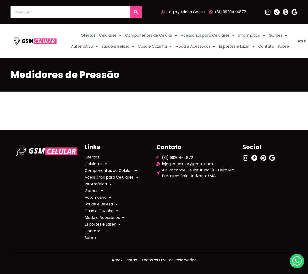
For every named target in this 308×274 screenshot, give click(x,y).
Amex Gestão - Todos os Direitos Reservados (154, 260)
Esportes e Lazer (237, 46)
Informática (251, 35)
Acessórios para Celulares (208, 35)
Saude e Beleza (117, 46)
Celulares (110, 35)
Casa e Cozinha (155, 46)
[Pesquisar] (136, 12)
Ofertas (88, 35)
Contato (266, 46)
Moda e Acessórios (195, 46)
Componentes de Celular (151, 35)
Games (278, 35)
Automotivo (84, 46)
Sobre (283, 46)
